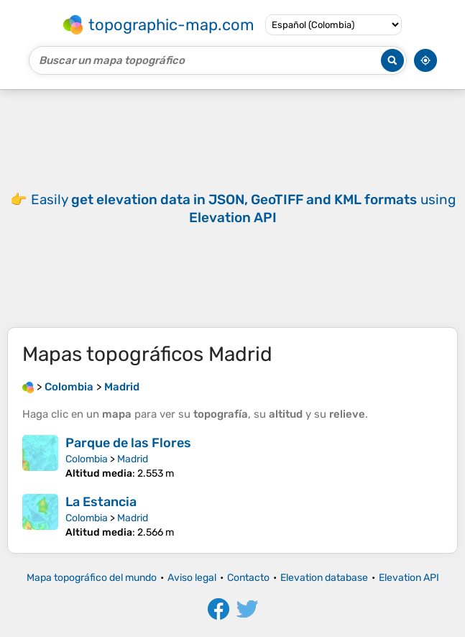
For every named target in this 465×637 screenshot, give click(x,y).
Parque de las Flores (128, 443)
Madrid (132, 459)
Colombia (86, 459)
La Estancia (101, 502)
